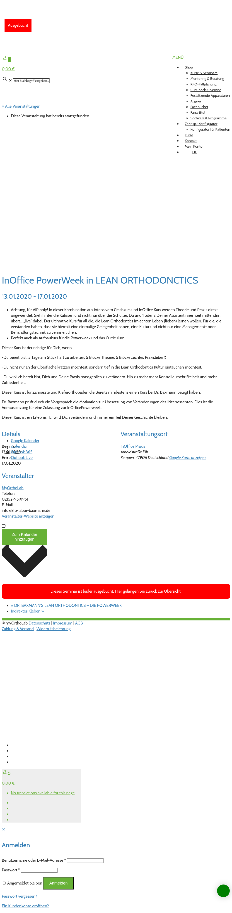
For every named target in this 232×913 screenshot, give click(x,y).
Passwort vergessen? (19, 896)
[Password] (39, 870)
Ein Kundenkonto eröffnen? (25, 906)
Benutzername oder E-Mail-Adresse (34, 860)
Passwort (11, 870)
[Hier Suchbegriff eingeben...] (31, 80)
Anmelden (58, 883)
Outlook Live (22, 457)
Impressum (62, 623)
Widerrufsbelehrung (53, 628)
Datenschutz (39, 623)
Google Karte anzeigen (187, 457)
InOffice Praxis (133, 446)
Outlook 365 (21, 451)
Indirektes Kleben (27, 611)
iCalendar (19, 446)
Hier (118, 591)
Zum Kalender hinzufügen (24, 537)
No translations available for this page (43, 792)
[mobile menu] (178, 57)
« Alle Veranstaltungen (21, 106)
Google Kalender (25, 440)
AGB (79, 623)
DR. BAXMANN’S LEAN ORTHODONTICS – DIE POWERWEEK (66, 605)
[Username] (85, 860)
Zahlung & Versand (18, 628)
